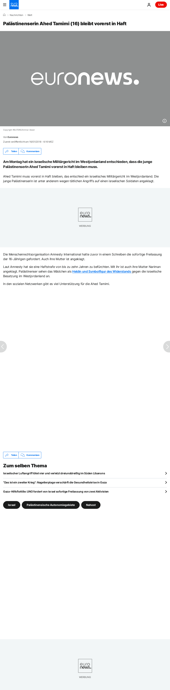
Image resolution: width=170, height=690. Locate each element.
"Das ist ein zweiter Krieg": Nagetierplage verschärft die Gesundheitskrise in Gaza (55, 482)
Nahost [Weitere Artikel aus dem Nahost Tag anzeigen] (91, 504)
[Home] (4, 15)
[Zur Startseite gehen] (14, 4)
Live (161, 4)
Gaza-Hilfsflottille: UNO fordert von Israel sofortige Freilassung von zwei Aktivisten (56, 491)
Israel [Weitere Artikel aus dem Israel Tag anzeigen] (11, 504)
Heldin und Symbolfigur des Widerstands (102, 271)
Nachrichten (16, 15)
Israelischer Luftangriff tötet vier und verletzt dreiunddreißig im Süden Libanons (54, 473)
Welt (29, 15)
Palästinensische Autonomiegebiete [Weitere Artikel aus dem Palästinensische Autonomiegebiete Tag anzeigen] (51, 504)
